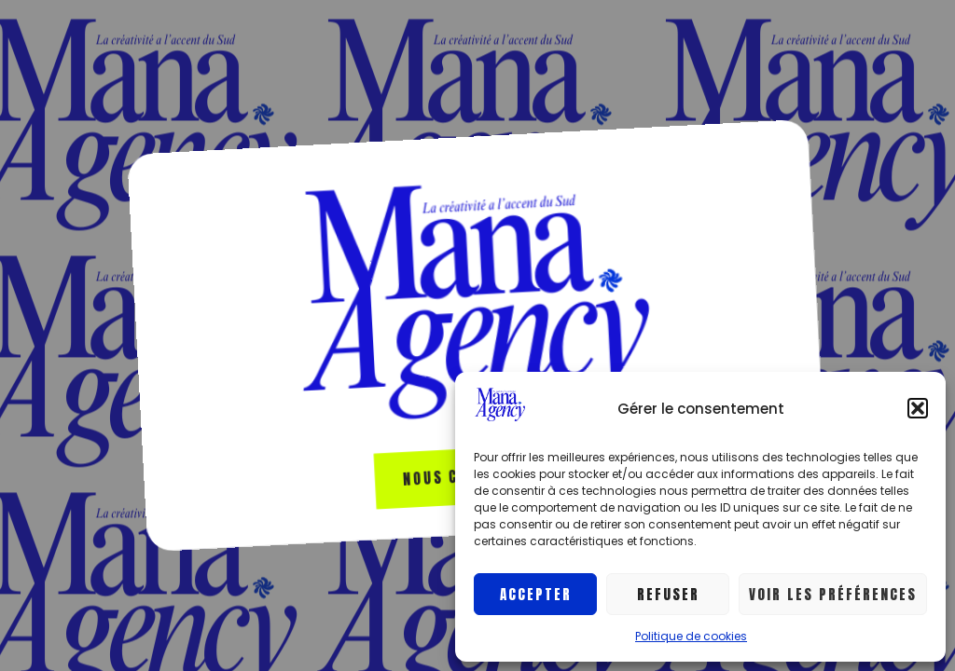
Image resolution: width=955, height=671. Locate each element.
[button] (917, 408)
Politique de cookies (691, 636)
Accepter (536, 594)
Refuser (668, 594)
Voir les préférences (833, 594)
